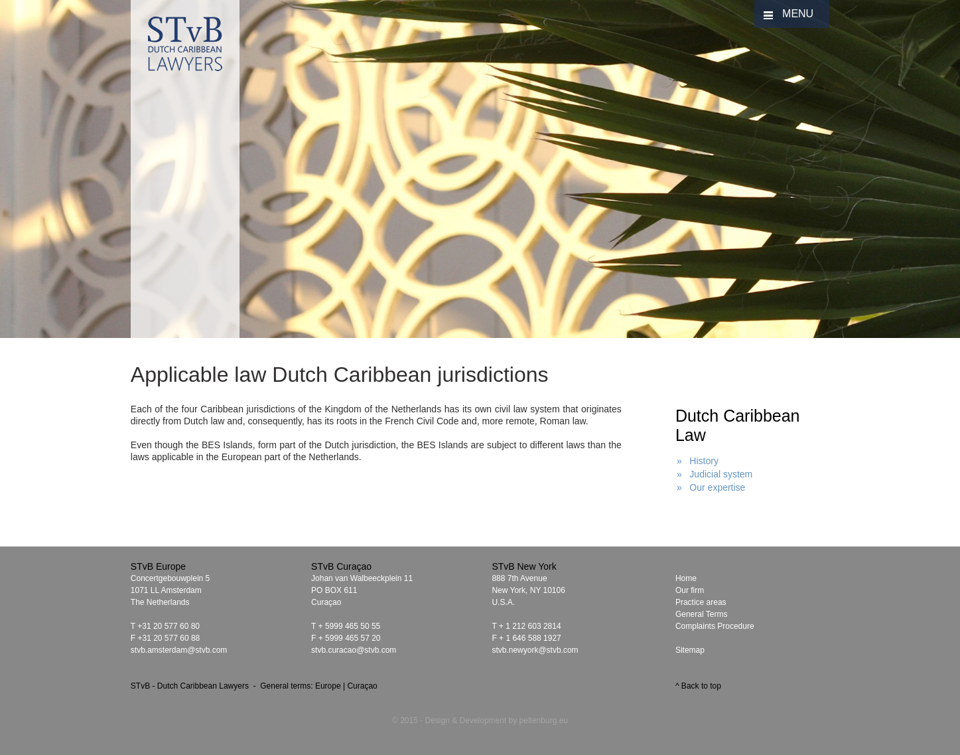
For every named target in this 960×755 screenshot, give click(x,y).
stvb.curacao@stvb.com (353, 650)
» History (698, 461)
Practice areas (700, 602)
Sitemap (690, 650)
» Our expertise (711, 487)
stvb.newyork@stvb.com (535, 650)
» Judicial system (714, 474)
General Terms (701, 614)
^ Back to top (698, 686)
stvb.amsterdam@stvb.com (179, 650)
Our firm (689, 590)
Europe (328, 686)
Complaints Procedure (714, 626)
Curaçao (362, 686)
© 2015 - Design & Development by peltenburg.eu (480, 720)
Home (686, 578)
